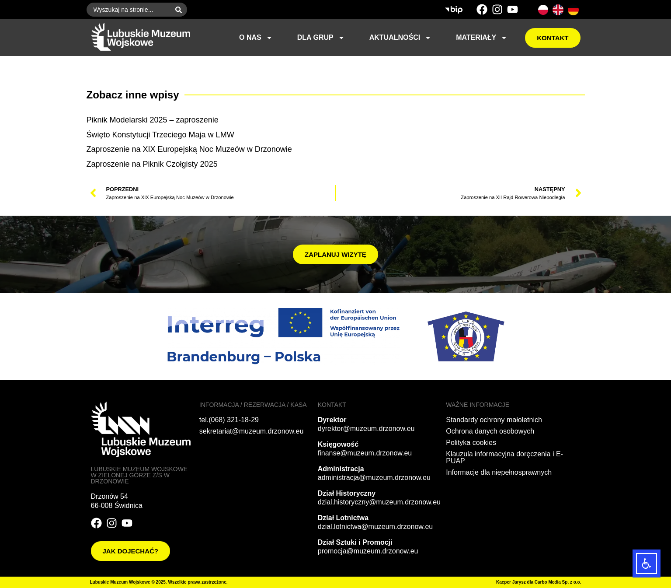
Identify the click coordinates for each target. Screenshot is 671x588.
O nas (256, 38)
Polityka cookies (471, 442)
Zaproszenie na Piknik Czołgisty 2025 (152, 164)
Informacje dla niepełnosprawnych (499, 472)
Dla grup (321, 38)
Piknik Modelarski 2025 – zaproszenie (153, 120)
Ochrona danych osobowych (490, 431)
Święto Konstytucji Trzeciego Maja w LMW (160, 134)
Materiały (482, 38)
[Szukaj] (180, 10)
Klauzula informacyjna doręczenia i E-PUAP (504, 457)
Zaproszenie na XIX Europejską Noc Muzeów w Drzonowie (189, 149)
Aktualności (400, 38)
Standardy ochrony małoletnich (494, 420)
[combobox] (128, 10)
